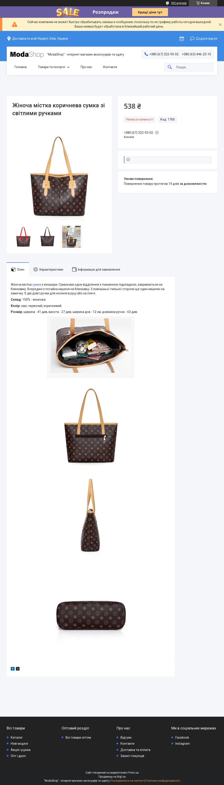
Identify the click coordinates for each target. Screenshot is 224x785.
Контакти (110, 67)
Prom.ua (133, 772)
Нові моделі (19, 743)
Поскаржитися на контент (127, 780)
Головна (21, 67)
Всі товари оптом (78, 737)
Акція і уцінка (20, 750)
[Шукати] (170, 67)
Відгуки (126, 737)
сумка (36, 284)
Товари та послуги (51, 67)
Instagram (182, 743)
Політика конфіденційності (163, 780)
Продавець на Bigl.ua (112, 776)
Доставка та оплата (135, 750)
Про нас (86, 67)
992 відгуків (179, 3)
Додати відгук (206, 38)
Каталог (17, 737)
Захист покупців (132, 756)
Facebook (182, 737)
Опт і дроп (18, 756)
